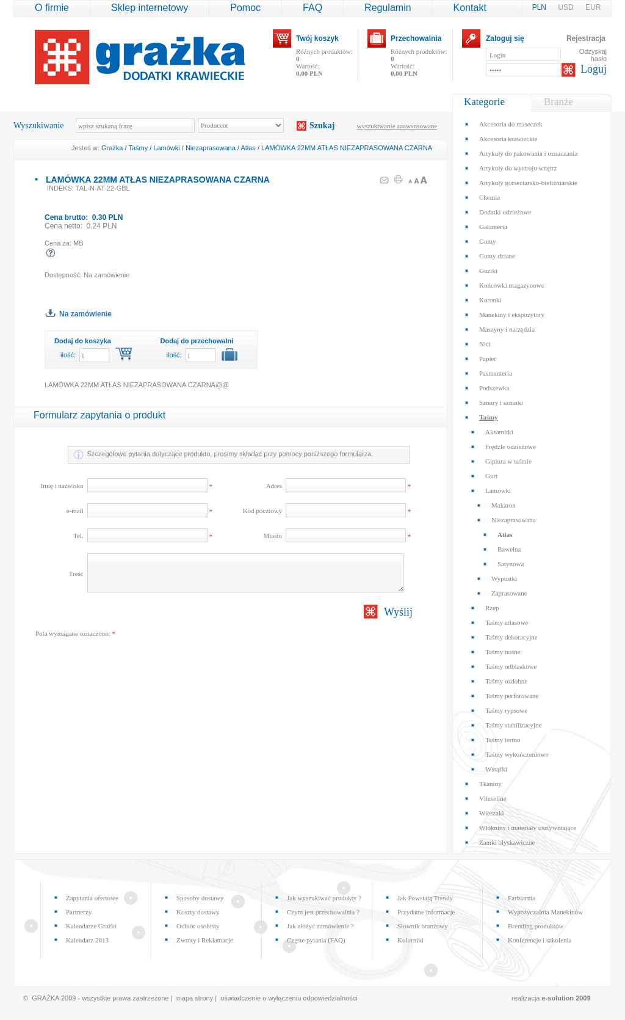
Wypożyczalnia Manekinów (545, 912)
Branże (558, 101)
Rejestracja (585, 38)
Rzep (492, 607)
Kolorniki (410, 940)
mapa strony (195, 998)
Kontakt (469, 7)
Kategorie (484, 101)
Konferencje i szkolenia (539, 940)
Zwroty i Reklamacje (204, 940)
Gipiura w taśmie (508, 461)
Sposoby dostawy (199, 898)
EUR (593, 7)
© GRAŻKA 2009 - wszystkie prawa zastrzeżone (96, 998)
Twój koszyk (317, 38)
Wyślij (398, 612)
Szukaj (321, 125)
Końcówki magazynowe (511, 285)
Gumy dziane (497, 256)
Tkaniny (490, 783)
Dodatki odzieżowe (505, 212)
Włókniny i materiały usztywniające (527, 827)
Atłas (247, 147)
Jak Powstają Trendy (425, 898)
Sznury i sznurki (501, 402)
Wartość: (309, 69)
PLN (540, 7)
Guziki (488, 270)
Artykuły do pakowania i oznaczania (528, 153)
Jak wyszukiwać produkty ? (324, 898)
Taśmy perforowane (512, 695)
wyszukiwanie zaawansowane (397, 125)
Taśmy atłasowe (506, 622)
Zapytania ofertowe (92, 898)
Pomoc (245, 7)
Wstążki (496, 769)
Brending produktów (535, 926)
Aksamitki (499, 431)
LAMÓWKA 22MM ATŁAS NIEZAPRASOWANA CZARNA (346, 147)
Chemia (489, 197)
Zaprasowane (509, 593)
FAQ (312, 7)
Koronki (490, 300)
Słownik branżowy (422, 926)
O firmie (52, 7)
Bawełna (509, 549)
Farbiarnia (521, 898)
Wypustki (504, 578)
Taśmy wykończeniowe (516, 754)
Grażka (112, 147)
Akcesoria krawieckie (508, 138)
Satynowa (510, 563)
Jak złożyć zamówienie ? (320, 926)
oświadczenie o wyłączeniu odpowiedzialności (288, 998)
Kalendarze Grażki (91, 926)
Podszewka (494, 388)
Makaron (503, 505)
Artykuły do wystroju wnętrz (518, 168)
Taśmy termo (503, 739)
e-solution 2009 (566, 998)
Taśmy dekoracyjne (511, 637)
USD (567, 7)
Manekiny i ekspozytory (511, 314)
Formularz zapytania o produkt (99, 415)
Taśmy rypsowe (506, 710)
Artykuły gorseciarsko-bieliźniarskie (528, 182)
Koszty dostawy (198, 912)
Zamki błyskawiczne (507, 842)
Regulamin (387, 7)
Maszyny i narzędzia (507, 329)
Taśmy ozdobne (506, 681)
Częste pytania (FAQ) (316, 940)
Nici (485, 344)
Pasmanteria (495, 373)
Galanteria (493, 226)
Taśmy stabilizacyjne (513, 725)
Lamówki (166, 147)
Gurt (491, 475)
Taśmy (138, 147)
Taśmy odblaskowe (510, 666)
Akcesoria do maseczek (511, 124)
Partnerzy (79, 912)
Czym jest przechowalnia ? (323, 912)
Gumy (487, 241)
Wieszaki (491, 813)
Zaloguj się (505, 38)
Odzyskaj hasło (593, 55)
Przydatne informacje (426, 912)
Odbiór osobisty (198, 926)
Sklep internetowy (149, 7)
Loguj (593, 69)
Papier (487, 358)
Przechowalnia (416, 38)
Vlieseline (493, 798)
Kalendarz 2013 (87, 940)
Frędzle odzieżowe (510, 446)
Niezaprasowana (211, 147)
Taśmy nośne (503, 651)
